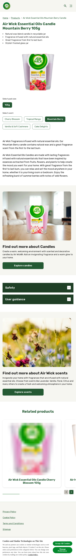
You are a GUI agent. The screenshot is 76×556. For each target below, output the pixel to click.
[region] (38, 546)
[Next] (71, 492)
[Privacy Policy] (9, 511)
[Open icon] (65, 5)
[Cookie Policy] (9, 517)
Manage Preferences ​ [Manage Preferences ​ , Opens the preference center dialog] (62, 550)
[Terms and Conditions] (13, 523)
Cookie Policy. (33, 555)
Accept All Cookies (62, 543)
